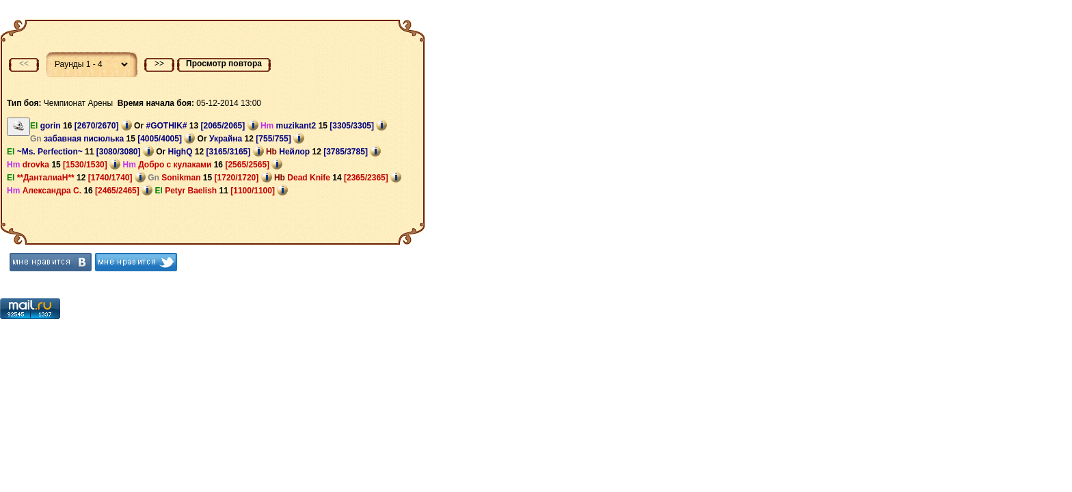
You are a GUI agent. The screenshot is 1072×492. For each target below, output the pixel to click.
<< (24, 63)
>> (159, 63)
